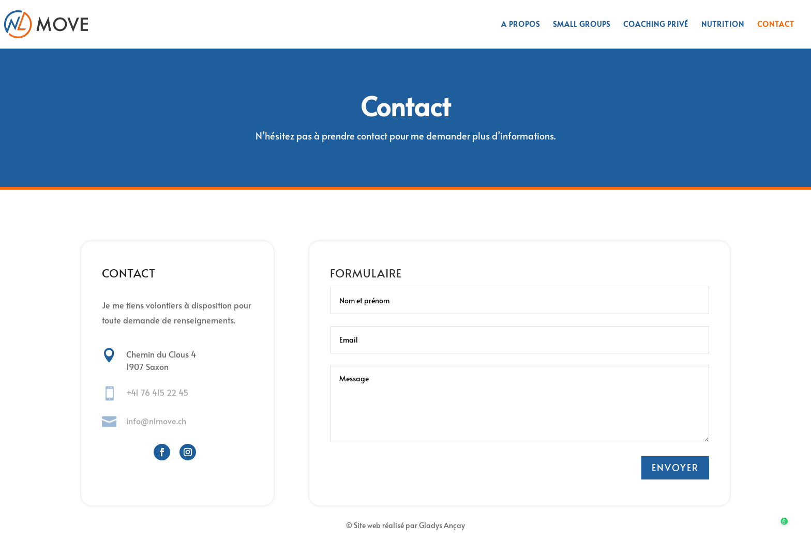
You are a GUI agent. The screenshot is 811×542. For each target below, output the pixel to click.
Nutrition (722, 25)
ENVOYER (675, 467)
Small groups (581, 25)
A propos (520, 25)
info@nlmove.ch (156, 420)
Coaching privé (655, 25)
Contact (775, 25)
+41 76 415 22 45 (157, 392)
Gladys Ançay (442, 525)
